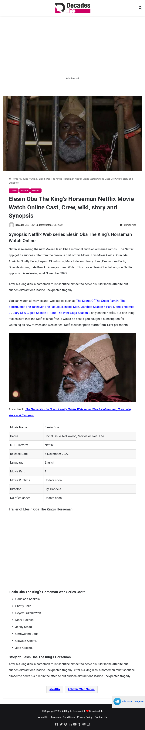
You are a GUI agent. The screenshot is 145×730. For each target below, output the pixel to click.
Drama (24, 190)
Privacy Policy (84, 717)
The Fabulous (54, 307)
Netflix (55, 689)
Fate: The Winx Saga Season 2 (70, 313)
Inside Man (71, 307)
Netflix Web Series (81, 689)
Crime (33, 178)
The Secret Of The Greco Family (97, 301)
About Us (43, 717)
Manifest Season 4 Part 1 (97, 307)
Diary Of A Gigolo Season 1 (30, 313)
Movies (24, 178)
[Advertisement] (72, 49)
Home (13, 178)
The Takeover (35, 307)
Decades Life (22, 225)
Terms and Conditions (63, 717)
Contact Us (101, 717)
